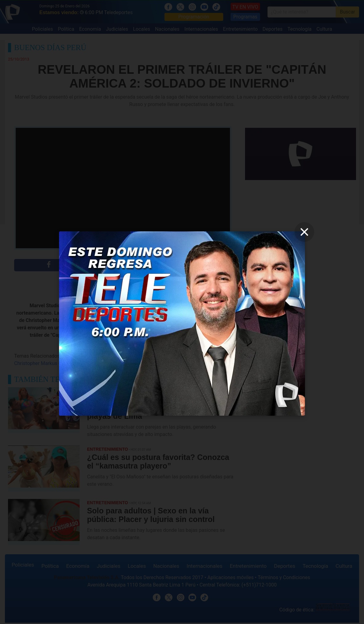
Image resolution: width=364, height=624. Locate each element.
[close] (304, 232)
